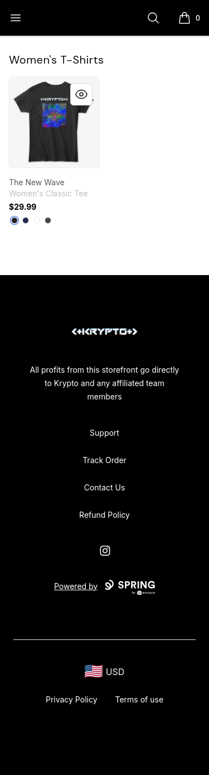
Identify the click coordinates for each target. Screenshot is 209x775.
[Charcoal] (48, 220)
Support (104, 432)
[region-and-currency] (105, 671)
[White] (36, 220)
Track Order (104, 460)
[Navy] (25, 220)
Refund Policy (104, 514)
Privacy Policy (72, 699)
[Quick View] (81, 94)
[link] (54, 122)
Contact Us (104, 487)
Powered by (104, 587)
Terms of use (139, 699)
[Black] (14, 220)
